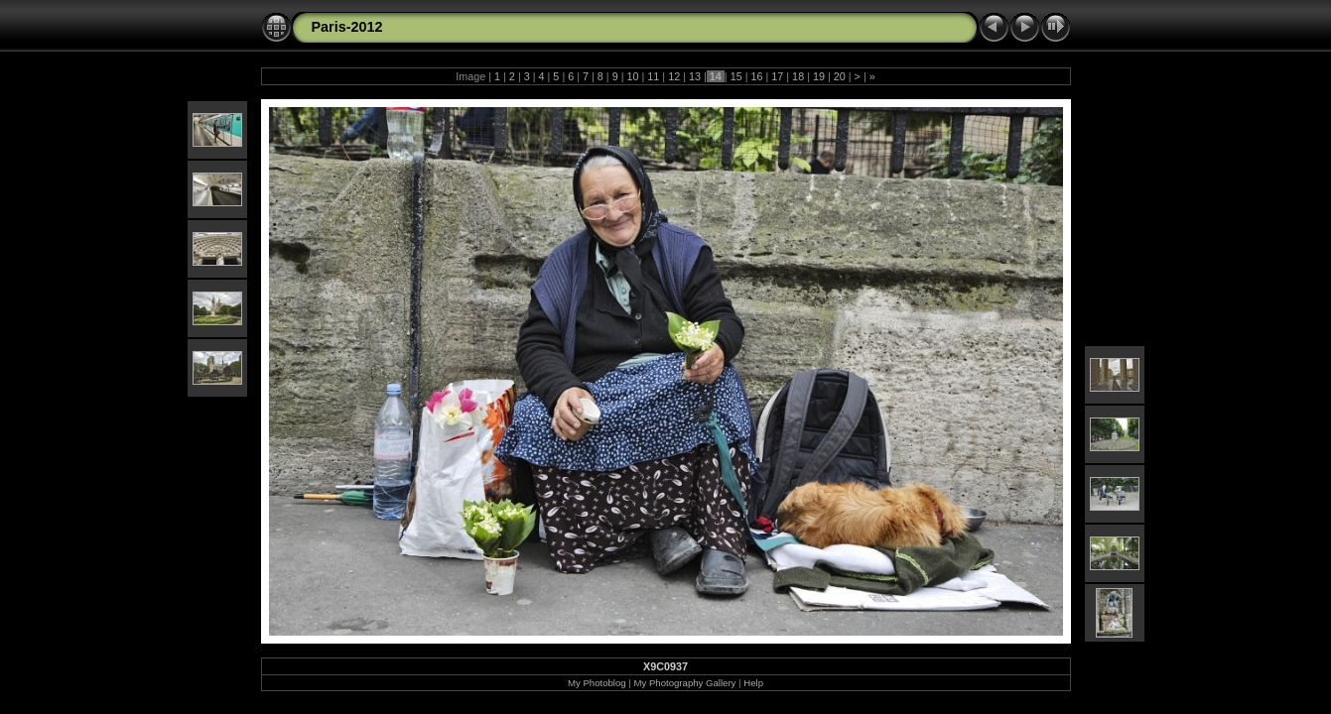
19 (819, 76)
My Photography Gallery (685, 682)
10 (633, 76)
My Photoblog (597, 682)
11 (653, 76)
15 (736, 76)
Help (753, 682)
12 (674, 76)
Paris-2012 (347, 27)
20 (840, 76)
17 (777, 76)
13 (695, 76)
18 (798, 76)
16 (756, 76)
